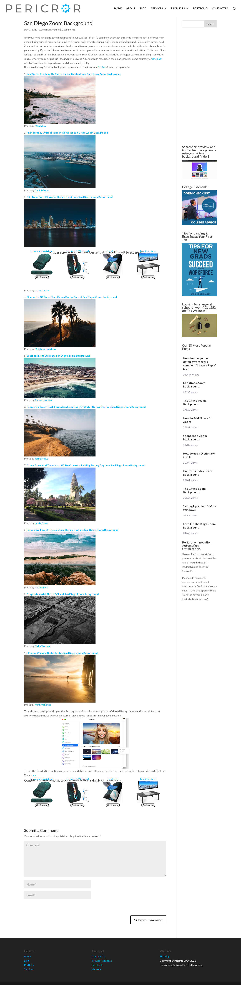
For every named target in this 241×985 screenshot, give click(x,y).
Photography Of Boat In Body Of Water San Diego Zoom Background (67, 132)
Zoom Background (49, 29)
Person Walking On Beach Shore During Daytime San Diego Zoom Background (73, 529)
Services (157, 8)
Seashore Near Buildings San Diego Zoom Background (58, 355)
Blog (143, 8)
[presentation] (51, 908)
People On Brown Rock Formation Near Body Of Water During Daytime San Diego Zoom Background (86, 406)
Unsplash (157, 58)
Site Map (165, 956)
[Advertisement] (199, 86)
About (130, 8)
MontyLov (40, 125)
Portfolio (200, 8)
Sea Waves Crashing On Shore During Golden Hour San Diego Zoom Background (74, 73)
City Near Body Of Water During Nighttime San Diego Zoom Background (70, 196)
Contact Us (220, 8)
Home (118, 8)
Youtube (97, 969)
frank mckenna (43, 704)
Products (178, 8)
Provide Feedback (102, 960)
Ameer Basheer (43, 400)
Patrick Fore (41, 587)
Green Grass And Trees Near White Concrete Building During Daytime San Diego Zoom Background (86, 465)
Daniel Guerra (42, 190)
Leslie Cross (41, 523)
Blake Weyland (43, 646)
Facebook (97, 964)
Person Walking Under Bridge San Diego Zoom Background (63, 652)
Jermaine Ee (41, 458)
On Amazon (41, 277)
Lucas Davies (42, 290)
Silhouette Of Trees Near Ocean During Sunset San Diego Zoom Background (72, 296)
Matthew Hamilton (45, 348)
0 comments (68, 29)
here (33, 775)
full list (101, 67)
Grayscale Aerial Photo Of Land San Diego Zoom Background (63, 594)
